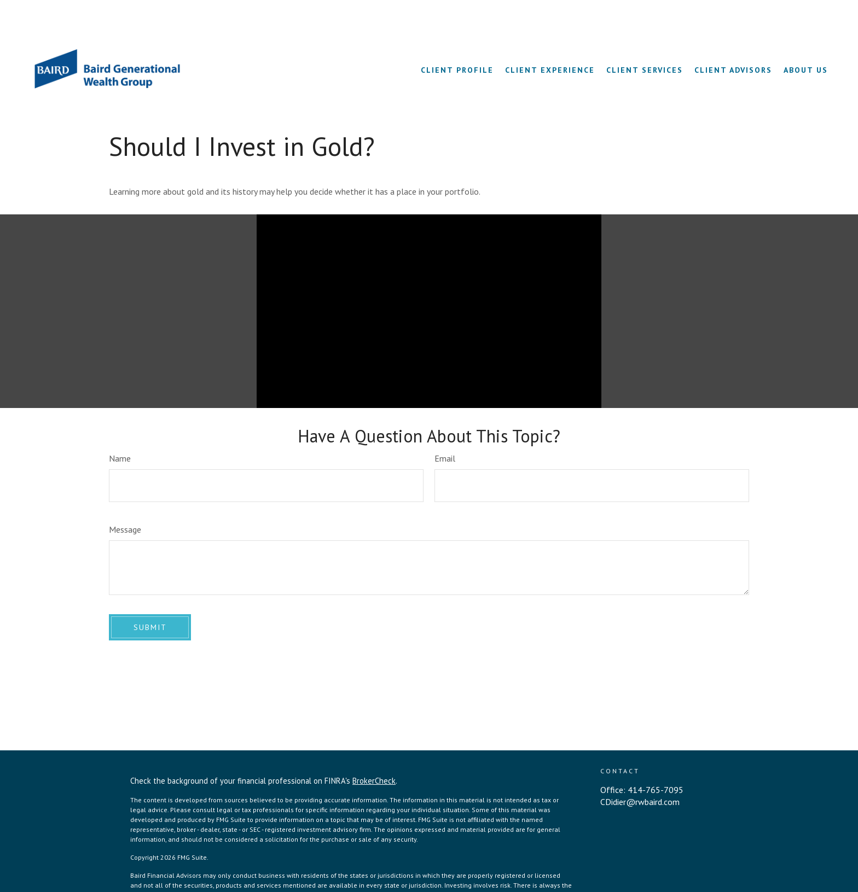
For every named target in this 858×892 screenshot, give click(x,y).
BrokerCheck (374, 749)
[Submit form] (150, 596)
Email (444, 427)
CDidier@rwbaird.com (640, 770)
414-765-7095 (655, 758)
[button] (457, 38)
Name (120, 427)
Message (125, 498)
